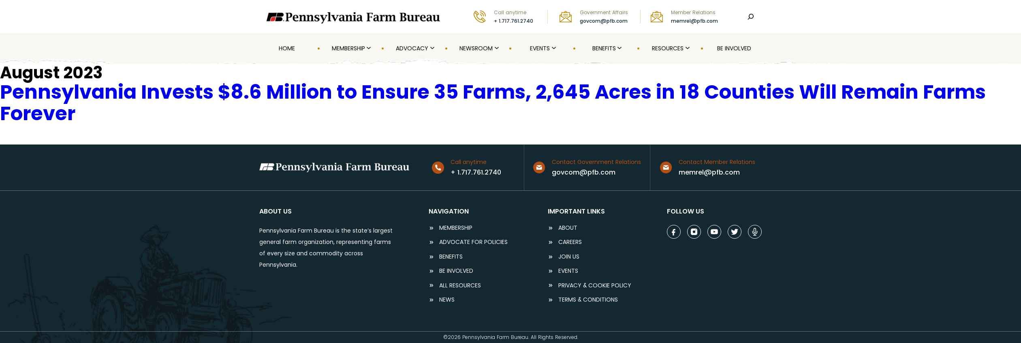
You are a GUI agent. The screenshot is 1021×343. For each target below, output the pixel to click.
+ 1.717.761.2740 (513, 20)
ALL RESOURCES (460, 286)
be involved (456, 271)
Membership (455, 228)
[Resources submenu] (686, 48)
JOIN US (568, 257)
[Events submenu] (553, 48)
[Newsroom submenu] (496, 48)
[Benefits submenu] (618, 48)
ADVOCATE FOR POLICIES (473, 242)
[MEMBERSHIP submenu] (368, 48)
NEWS (447, 300)
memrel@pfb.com (694, 20)
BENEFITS (451, 257)
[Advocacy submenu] (431, 48)
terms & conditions (588, 300)
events (568, 271)
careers (570, 242)
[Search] (751, 16)
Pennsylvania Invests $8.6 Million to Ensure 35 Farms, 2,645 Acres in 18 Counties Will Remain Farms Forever (493, 102)
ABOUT (567, 228)
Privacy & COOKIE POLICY (594, 286)
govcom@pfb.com (604, 20)
